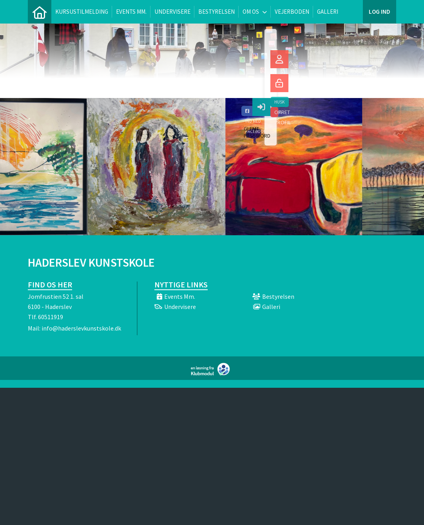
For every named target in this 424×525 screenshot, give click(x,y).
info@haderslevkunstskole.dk (81, 328)
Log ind (379, 11)
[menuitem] (39, 12)
